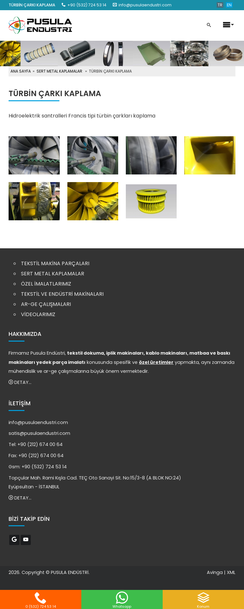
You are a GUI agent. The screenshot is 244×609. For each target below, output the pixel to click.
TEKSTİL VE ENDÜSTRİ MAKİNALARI (62, 294)
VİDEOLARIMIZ (38, 314)
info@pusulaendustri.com (145, 5)
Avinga (215, 572)
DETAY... (20, 382)
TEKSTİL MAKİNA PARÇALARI (55, 263)
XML (231, 572)
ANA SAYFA (20, 71)
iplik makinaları (125, 353)
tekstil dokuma (85, 353)
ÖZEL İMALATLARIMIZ (46, 283)
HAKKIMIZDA (25, 334)
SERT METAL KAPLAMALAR (59, 71)
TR (220, 5)
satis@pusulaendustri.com (39, 433)
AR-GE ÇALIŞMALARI (46, 304)
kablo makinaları (166, 353)
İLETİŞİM (19, 403)
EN (229, 5)
